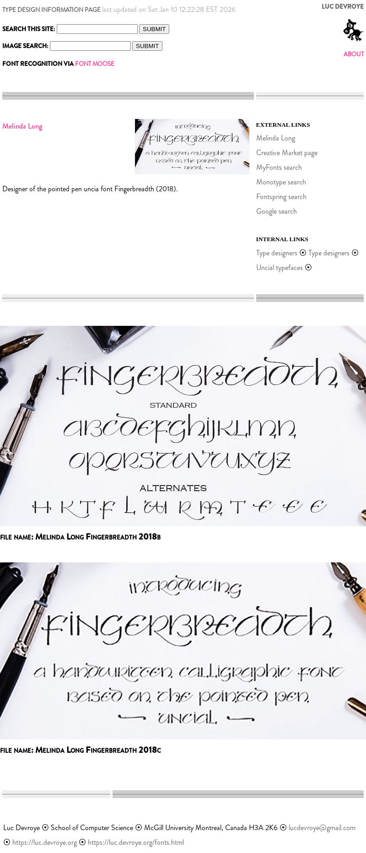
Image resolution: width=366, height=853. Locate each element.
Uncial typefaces (279, 267)
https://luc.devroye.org (44, 842)
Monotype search (281, 182)
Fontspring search (281, 196)
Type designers (276, 253)
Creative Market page (287, 152)
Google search (276, 211)
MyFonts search (279, 167)
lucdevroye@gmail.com (322, 827)
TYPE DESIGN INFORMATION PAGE (51, 9)
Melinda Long (275, 138)
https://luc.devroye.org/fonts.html (136, 842)
